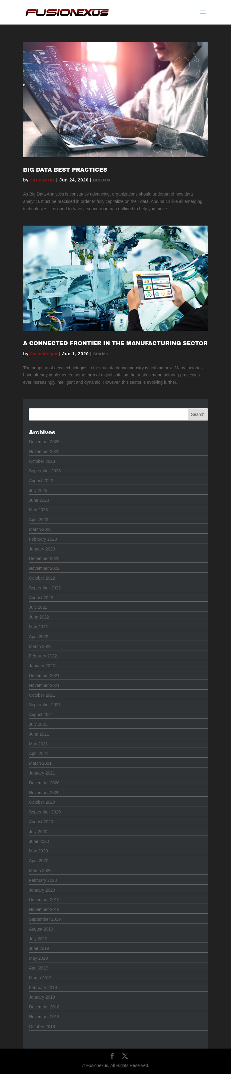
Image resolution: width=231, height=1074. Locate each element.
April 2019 (38, 967)
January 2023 (42, 549)
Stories (100, 354)
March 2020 (40, 870)
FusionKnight (43, 354)
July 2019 (38, 938)
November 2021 (44, 685)
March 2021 (40, 763)
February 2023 (43, 539)
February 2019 (43, 987)
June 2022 (39, 617)
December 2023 (44, 441)
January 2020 (42, 890)
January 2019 (42, 997)
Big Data (102, 180)
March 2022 (40, 646)
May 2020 (38, 850)
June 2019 (39, 948)
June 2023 (39, 500)
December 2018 (44, 1006)
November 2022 (44, 568)
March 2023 (40, 529)
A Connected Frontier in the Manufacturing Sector (115, 343)
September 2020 (45, 811)
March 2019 (40, 977)
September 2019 (45, 919)
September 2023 (45, 470)
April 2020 (38, 860)
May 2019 (38, 958)
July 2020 (38, 831)
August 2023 (41, 480)
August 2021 (41, 714)
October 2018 (42, 1026)
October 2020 (42, 802)
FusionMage (42, 180)
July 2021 (38, 724)
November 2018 (44, 1016)
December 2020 (44, 782)
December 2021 (44, 675)
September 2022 (45, 587)
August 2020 (41, 821)
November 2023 (44, 451)
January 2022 (42, 665)
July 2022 (38, 607)
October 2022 (42, 578)
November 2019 (44, 909)
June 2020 (39, 841)
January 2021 (42, 773)
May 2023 (38, 509)
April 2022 (38, 636)
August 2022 (41, 597)
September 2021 (45, 704)
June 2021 (39, 734)
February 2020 (43, 880)
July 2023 (38, 490)
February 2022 (43, 655)
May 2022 (38, 626)
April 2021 (38, 753)
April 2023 (38, 519)
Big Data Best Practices (65, 170)
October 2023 (42, 461)
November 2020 (44, 792)
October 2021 (42, 695)
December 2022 (44, 558)
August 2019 (41, 929)
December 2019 (44, 899)
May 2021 (38, 743)
